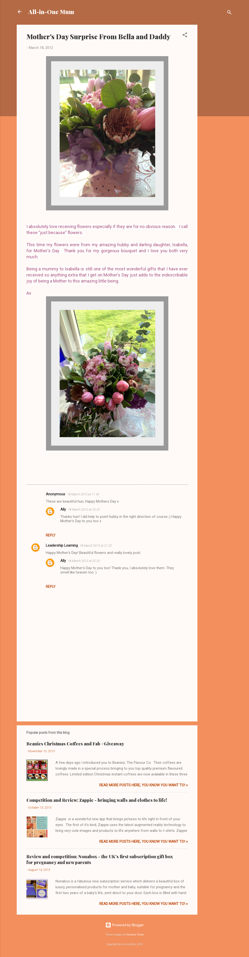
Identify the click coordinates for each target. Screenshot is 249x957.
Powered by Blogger (124, 925)
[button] (185, 35)
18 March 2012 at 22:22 (84, 509)
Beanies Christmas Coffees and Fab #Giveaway (75, 744)
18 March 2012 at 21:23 (96, 545)
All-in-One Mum (51, 11)
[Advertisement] (216, 97)
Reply (50, 535)
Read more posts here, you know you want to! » (143, 785)
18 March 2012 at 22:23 (84, 561)
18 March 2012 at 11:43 (83, 494)
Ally (63, 509)
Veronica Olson (135, 934)
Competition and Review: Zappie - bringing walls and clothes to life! (96, 800)
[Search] (229, 13)
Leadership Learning (62, 545)
